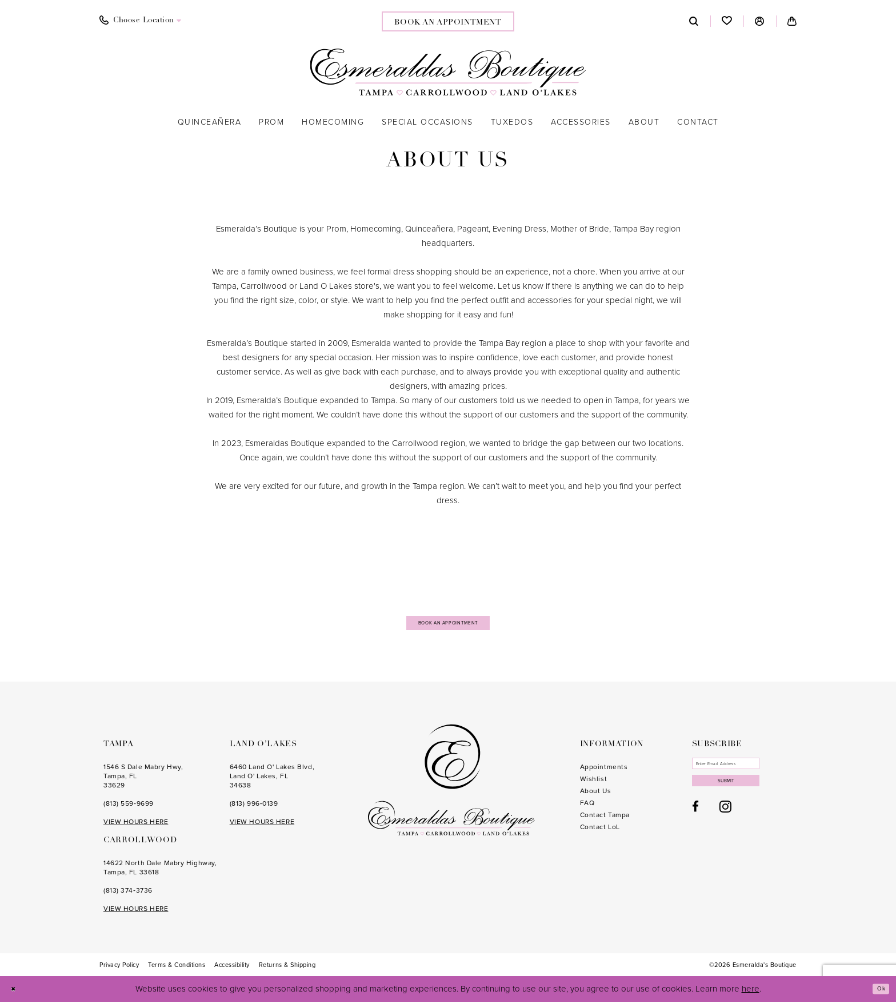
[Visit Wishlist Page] (727, 21)
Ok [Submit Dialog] (877, 994)
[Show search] (694, 21)
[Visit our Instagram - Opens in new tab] (725, 826)
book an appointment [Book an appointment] (447, 22)
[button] (759, 21)
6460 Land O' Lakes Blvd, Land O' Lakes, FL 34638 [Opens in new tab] (272, 781)
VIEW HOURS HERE (135, 827)
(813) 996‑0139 (254, 808)
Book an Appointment (448, 625)
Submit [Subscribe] (743, 797)
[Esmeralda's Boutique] (448, 72)
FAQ (587, 808)
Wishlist (593, 784)
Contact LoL (600, 832)
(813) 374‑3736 (128, 895)
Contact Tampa (605, 820)
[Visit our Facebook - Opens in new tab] (695, 826)
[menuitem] (140, 20)
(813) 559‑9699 (128, 808)
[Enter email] (743, 771)
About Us (595, 796)
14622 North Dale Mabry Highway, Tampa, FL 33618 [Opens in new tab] (160, 872)
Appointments (604, 772)
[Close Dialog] (17, 994)
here (750, 994)
